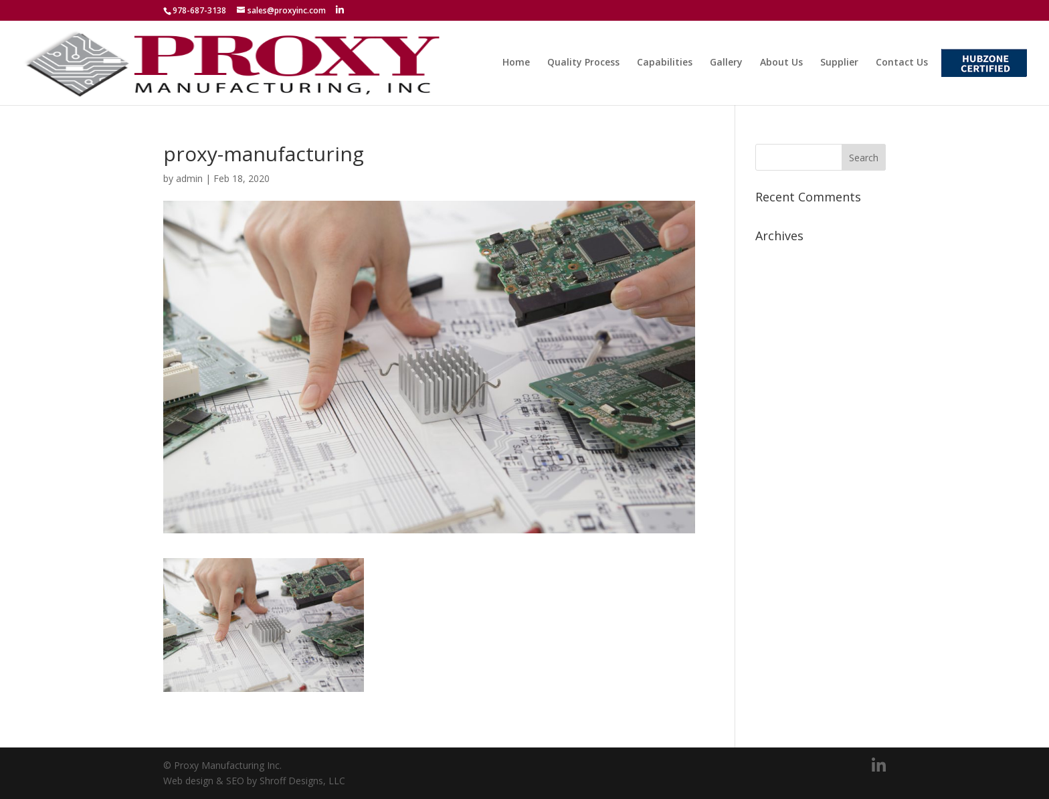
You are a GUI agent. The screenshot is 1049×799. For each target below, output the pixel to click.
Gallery (726, 63)
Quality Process (583, 63)
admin (189, 178)
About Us (781, 63)
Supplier (839, 63)
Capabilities (664, 63)
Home (516, 63)
